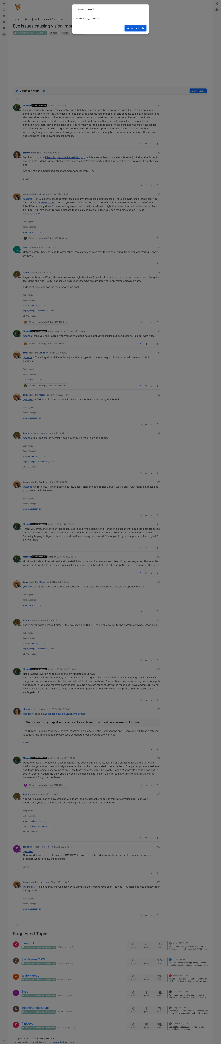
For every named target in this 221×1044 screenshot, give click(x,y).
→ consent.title (135, 28)
